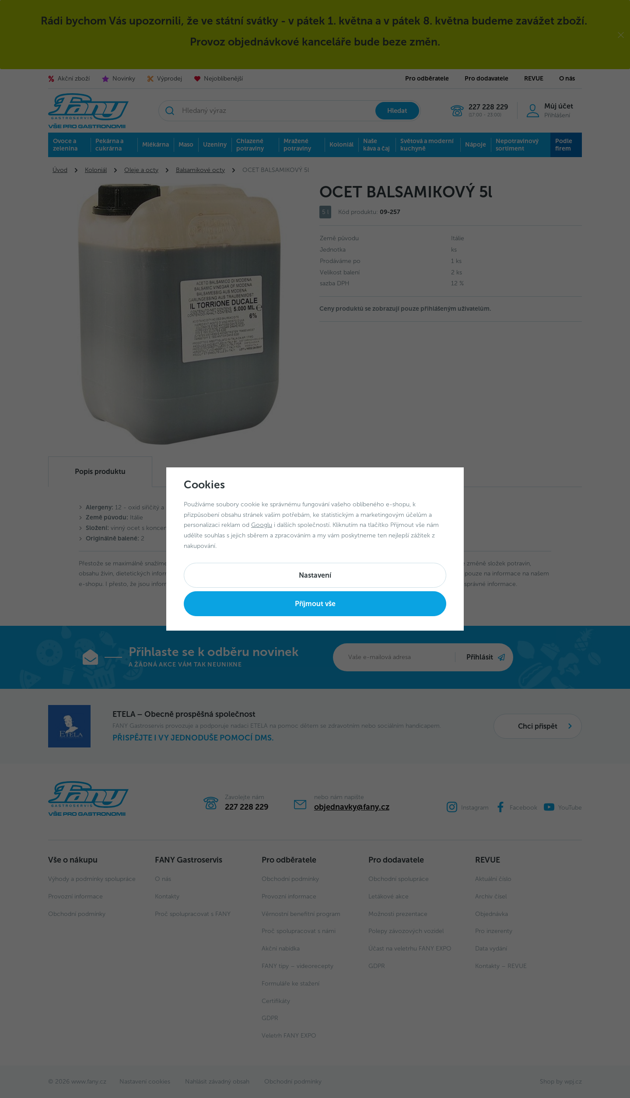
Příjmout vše (315, 603)
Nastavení (315, 575)
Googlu (261, 525)
